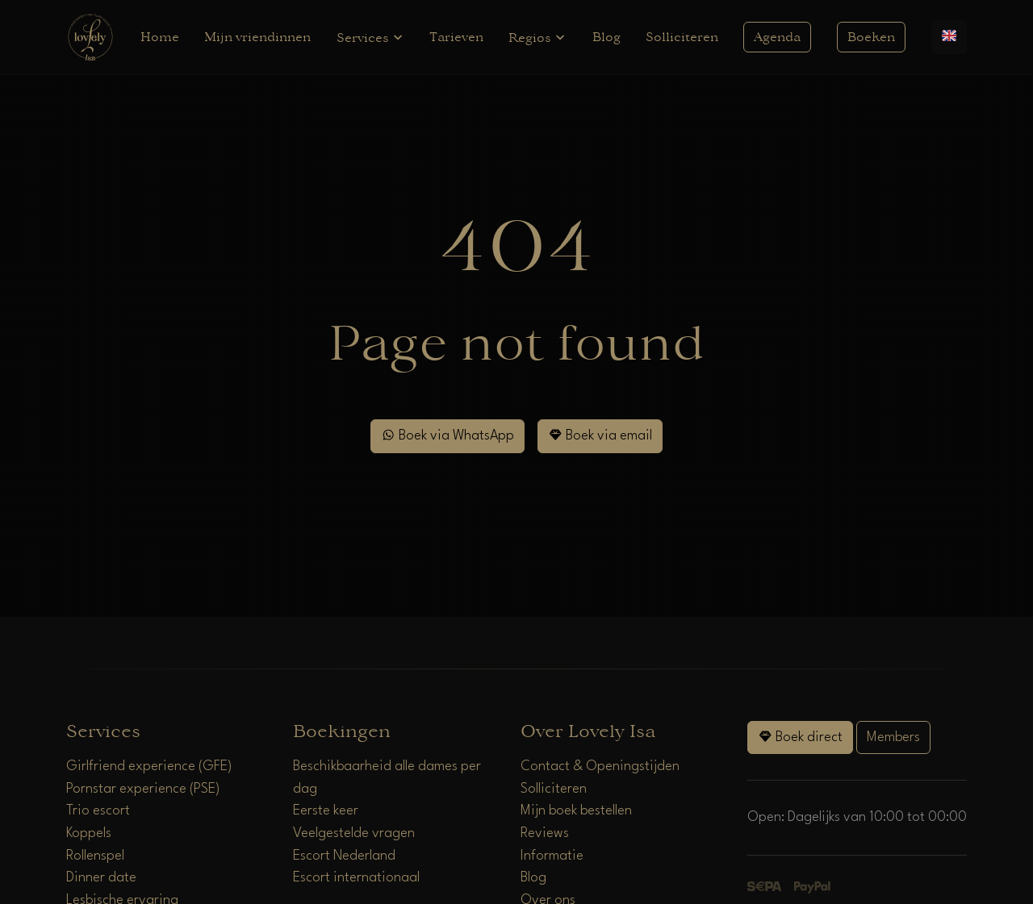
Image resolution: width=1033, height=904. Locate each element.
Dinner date (101, 878)
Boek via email (600, 435)
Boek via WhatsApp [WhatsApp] (447, 435)
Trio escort (98, 811)
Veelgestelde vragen (354, 833)
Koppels (88, 833)
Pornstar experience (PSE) (143, 789)
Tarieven (456, 37)
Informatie (552, 856)
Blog (606, 37)
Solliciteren (682, 37)
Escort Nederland (344, 856)
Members (893, 737)
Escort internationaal (356, 878)
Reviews (545, 833)
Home (159, 37)
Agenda (777, 37)
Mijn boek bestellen (576, 811)
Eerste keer (325, 811)
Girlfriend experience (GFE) (149, 766)
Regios (537, 37)
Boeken (871, 37)
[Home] (90, 37)
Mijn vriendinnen (257, 37)
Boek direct (800, 736)
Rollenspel (95, 856)
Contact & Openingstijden (600, 766)
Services (370, 37)
